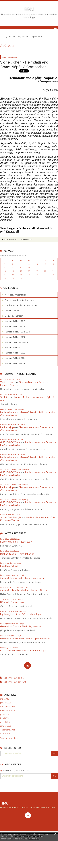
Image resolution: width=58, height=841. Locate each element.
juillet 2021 (10, 36)
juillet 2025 (5, 714)
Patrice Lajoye (7, 427)
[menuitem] (11, 36)
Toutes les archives (9, 738)
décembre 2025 (7, 706)
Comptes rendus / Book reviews (19, 300)
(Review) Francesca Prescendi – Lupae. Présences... (26, 638)
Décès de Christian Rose (12, 602)
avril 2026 (4, 699)
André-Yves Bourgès (10, 517)
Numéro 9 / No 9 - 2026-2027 (16, 541)
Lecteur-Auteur (8, 412)
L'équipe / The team (14, 315)
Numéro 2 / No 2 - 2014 (15, 326)
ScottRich (5, 397)
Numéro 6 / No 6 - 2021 (15, 347)
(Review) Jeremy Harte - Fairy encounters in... (23, 578)
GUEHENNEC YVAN (10, 442)
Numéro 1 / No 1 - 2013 (15, 321)
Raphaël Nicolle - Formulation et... (17, 554)
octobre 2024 (6, 733)
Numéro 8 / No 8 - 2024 (15, 358)
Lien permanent (9, 239)
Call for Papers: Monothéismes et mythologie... (24, 650)
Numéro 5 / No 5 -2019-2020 (17, 342)
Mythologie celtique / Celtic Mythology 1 (21, 614)
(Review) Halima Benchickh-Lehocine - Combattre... (26, 590)
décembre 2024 (7, 729)
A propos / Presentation (15, 294)
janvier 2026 (5, 702)
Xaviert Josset (7, 382)
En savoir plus (33, 838)
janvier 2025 (5, 726)
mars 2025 (5, 722)
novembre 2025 (7, 710)
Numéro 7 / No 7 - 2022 (15, 352)
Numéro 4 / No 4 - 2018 (15, 337)
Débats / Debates (12, 310)
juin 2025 (4, 718)
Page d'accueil (23, 36)
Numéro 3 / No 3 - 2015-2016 (17, 331)
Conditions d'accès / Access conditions (22, 305)
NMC (29, 9)
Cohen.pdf (12, 231)
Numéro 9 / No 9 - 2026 (15, 363)
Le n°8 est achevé (9, 566)
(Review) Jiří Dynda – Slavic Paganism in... (21, 626)
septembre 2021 (38, 36)
